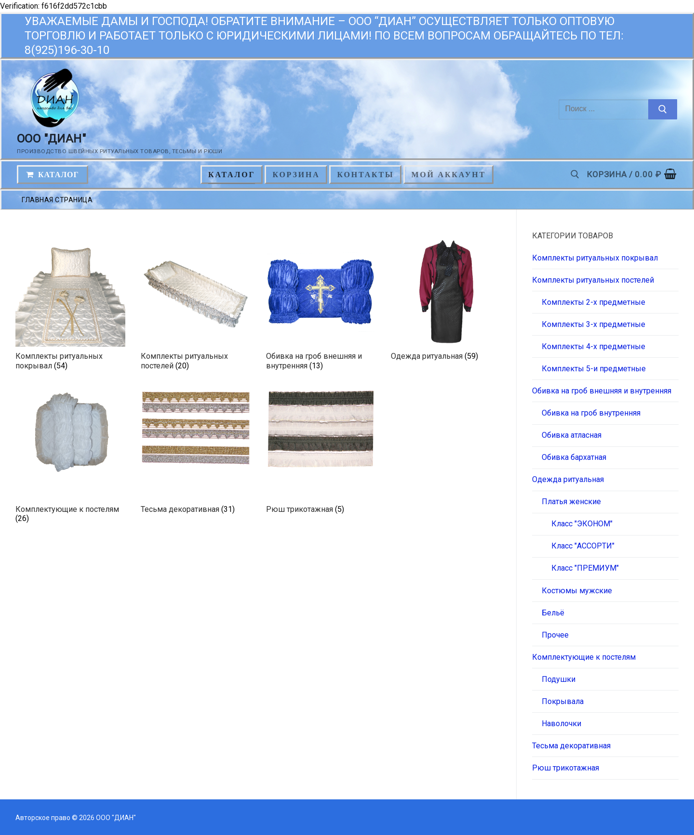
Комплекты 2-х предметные (593, 302)
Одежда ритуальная (568, 479)
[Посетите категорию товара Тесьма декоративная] (196, 454)
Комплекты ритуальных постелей (593, 280)
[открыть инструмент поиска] (575, 174)
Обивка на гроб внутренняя (591, 413)
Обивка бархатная (574, 457)
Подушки (558, 679)
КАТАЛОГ (52, 174)
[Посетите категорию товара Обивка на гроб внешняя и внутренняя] (321, 306)
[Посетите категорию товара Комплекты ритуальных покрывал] (70, 306)
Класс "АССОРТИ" (582, 545)
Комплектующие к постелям (584, 657)
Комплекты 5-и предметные (594, 368)
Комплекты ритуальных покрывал (595, 257)
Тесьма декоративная (571, 745)
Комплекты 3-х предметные (593, 324)
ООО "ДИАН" (51, 138)
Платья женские (571, 501)
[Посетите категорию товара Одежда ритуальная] (446, 301)
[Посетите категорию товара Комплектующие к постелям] (70, 458)
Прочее (555, 634)
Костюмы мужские (577, 590)
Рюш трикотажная (565, 767)
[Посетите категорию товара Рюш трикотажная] (321, 454)
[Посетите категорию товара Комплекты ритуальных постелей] (196, 306)
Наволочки (561, 723)
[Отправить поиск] (662, 109)
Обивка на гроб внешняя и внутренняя (601, 390)
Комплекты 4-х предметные (593, 346)
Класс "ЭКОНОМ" (582, 523)
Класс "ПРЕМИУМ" (585, 568)
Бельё (553, 612)
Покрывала (563, 701)
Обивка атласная (571, 435)
